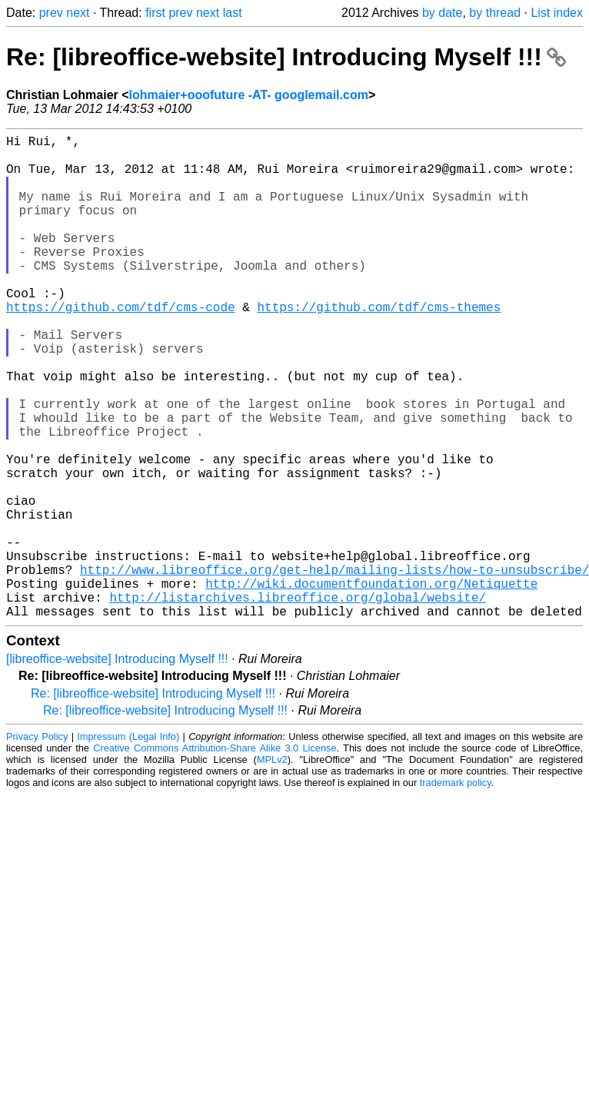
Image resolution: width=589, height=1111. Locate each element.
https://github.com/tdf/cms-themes (379, 346)
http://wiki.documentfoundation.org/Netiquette (371, 684)
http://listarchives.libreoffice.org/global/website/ (297, 701)
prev (51, 12)
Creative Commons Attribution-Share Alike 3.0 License (214, 855)
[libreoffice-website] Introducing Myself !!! (117, 766)
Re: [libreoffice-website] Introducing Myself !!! (286, 57)
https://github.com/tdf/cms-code (120, 346)
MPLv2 (272, 867)
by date (442, 12)
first (155, 12)
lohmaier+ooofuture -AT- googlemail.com (248, 94)
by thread (495, 12)
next (77, 12)
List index (557, 12)
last (232, 12)
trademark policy (455, 890)
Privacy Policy (37, 844)
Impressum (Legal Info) (128, 844)
